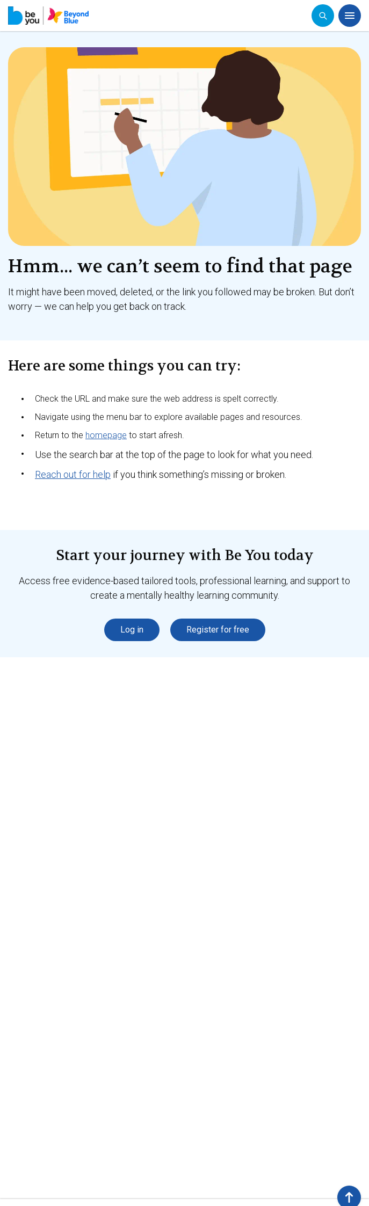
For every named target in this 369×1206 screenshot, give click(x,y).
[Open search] (323, 15)
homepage (106, 435)
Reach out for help (73, 474)
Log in (131, 629)
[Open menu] (349, 15)
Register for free (217, 629)
